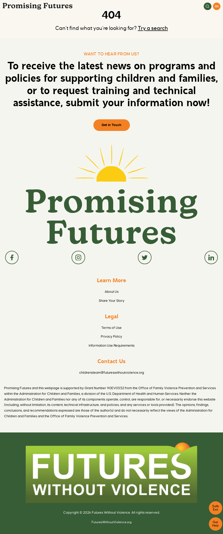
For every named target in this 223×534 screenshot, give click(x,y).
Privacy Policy (111, 336)
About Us (112, 292)
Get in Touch (111, 125)
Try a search (153, 28)
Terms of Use (111, 328)
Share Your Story (111, 301)
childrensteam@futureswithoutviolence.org (111, 372)
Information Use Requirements (112, 345)
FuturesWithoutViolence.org (112, 522)
